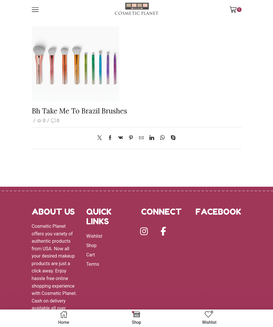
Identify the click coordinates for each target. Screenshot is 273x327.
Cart (90, 255)
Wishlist (94, 236)
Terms (92, 264)
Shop (91, 245)
